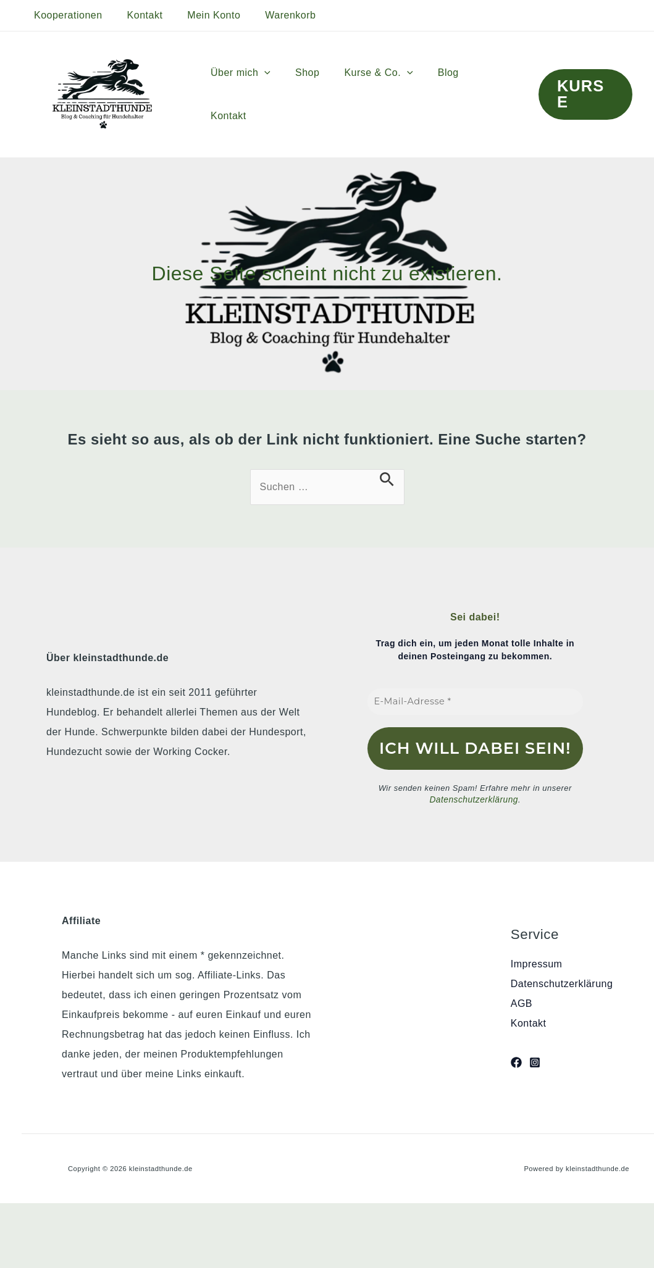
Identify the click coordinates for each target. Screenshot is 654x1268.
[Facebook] (516, 1061)
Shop (318, 94)
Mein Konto (201, 15)
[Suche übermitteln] (387, 479)
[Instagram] (534, 1061)
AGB (521, 1003)
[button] (280, 94)
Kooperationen (65, 15)
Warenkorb (273, 15)
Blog (448, 94)
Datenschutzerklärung (474, 799)
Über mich (256, 94)
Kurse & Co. (384, 94)
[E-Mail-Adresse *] (475, 701)
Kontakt (138, 15)
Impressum (537, 963)
